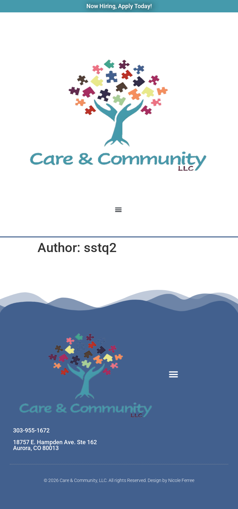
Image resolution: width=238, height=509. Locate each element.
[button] (118, 209)
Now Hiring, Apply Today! (119, 6)
